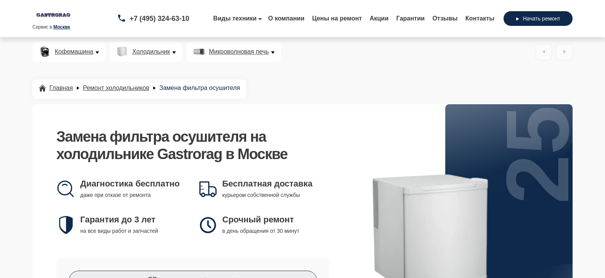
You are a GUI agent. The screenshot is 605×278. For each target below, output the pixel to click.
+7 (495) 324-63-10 (159, 18)
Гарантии (410, 18)
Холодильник (151, 52)
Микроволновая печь (239, 52)
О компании (286, 18)
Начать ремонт (538, 18)
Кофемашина (74, 52)
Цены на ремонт (337, 18)
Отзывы (445, 18)
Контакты (479, 18)
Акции (379, 18)
